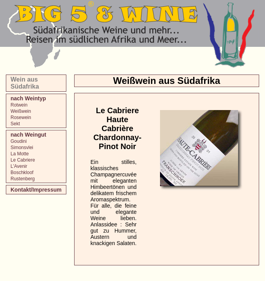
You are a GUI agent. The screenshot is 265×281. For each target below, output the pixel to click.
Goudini (19, 141)
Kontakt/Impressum (36, 190)
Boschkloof (22, 172)
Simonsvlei (22, 147)
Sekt (15, 123)
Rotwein (19, 105)
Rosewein (21, 117)
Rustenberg (23, 178)
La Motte (20, 154)
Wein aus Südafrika (25, 83)
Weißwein (21, 111)
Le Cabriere (23, 160)
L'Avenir (19, 166)
